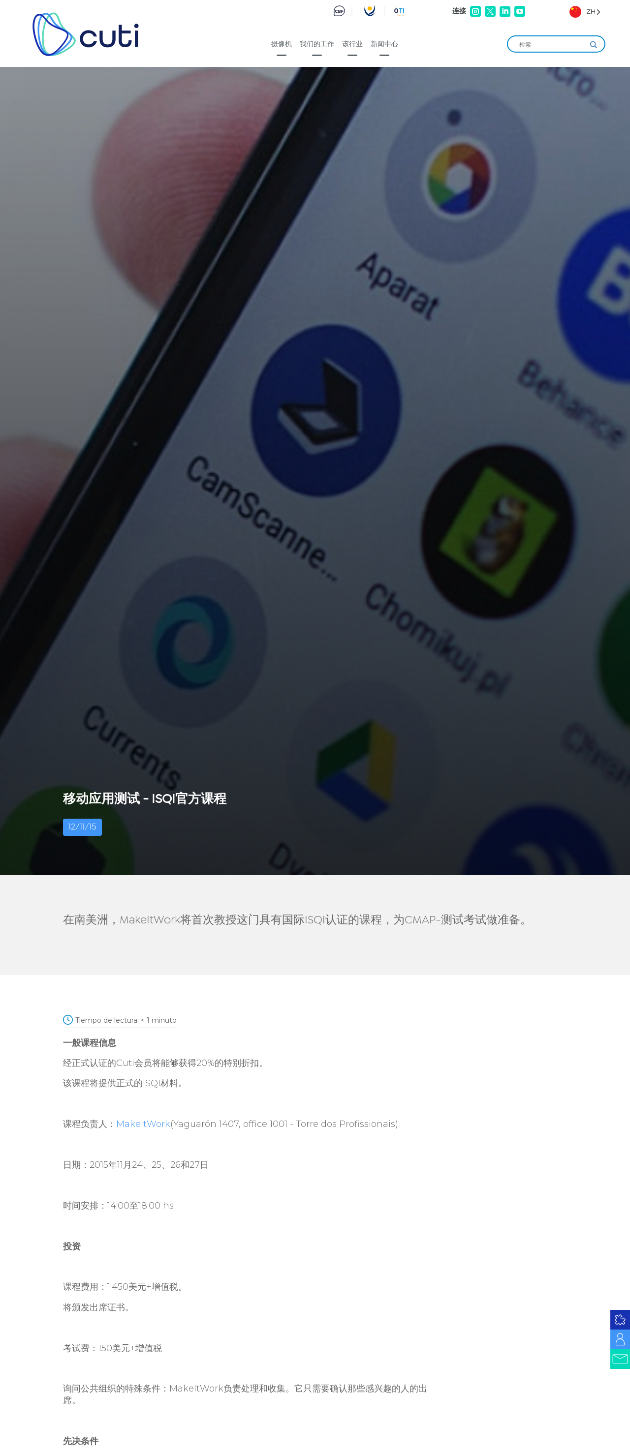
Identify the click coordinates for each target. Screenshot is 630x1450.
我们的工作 (317, 43)
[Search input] (551, 44)
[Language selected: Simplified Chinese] (585, 11)
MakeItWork (143, 1124)
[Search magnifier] (593, 44)
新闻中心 (384, 43)
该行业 (352, 43)
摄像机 (281, 43)
